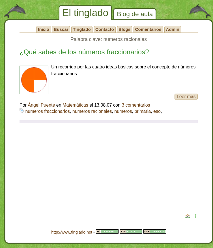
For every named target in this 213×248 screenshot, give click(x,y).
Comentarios (148, 29)
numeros (123, 111)
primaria (142, 111)
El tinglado (85, 12)
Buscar (61, 29)
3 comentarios (136, 105)
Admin (172, 29)
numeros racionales (92, 111)
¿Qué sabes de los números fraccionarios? (84, 52)
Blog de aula (135, 14)
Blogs (124, 29)
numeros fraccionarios (47, 111)
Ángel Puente (41, 105)
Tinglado (82, 29)
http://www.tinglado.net (71, 232)
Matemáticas (75, 105)
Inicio (43, 29)
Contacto (104, 29)
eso (157, 111)
